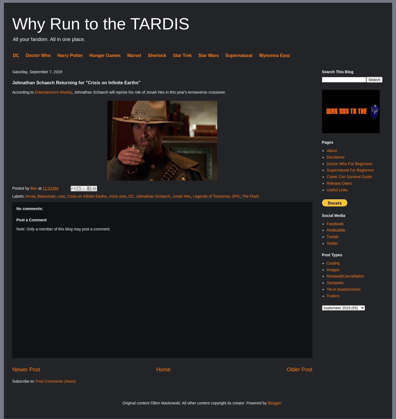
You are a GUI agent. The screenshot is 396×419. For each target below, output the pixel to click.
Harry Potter (69, 55)
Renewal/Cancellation (345, 276)
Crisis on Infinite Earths (87, 196)
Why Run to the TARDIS (100, 24)
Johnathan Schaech (153, 196)
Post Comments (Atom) (56, 381)
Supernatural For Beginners (350, 170)
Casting (333, 263)
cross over (117, 196)
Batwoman (46, 196)
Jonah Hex (181, 196)
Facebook (335, 224)
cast (61, 196)
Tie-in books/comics (344, 289)
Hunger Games (105, 55)
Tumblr (333, 237)
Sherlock (157, 55)
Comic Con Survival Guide (349, 177)
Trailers (333, 296)
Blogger (274, 403)
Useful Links (337, 190)
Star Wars (208, 55)
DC (16, 55)
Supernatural (238, 55)
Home (163, 369)
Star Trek (182, 55)
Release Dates (339, 183)
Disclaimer (336, 157)
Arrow (30, 196)
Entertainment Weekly (53, 92)
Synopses (335, 283)
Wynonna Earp (274, 55)
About (332, 150)
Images (333, 270)
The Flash (250, 196)
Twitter (332, 243)
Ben (34, 188)
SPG (236, 196)
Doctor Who (38, 55)
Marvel (134, 55)
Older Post (299, 369)
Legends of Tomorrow (211, 196)
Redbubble (336, 230)
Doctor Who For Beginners (349, 164)
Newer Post (26, 369)
